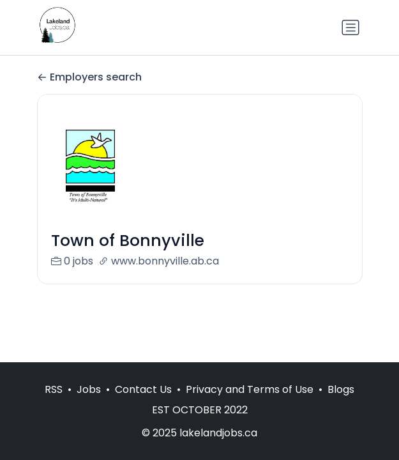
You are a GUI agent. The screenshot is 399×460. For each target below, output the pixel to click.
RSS (54, 389)
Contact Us (143, 389)
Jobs (89, 389)
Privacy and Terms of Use (249, 389)
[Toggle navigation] (350, 27)
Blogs (340, 389)
